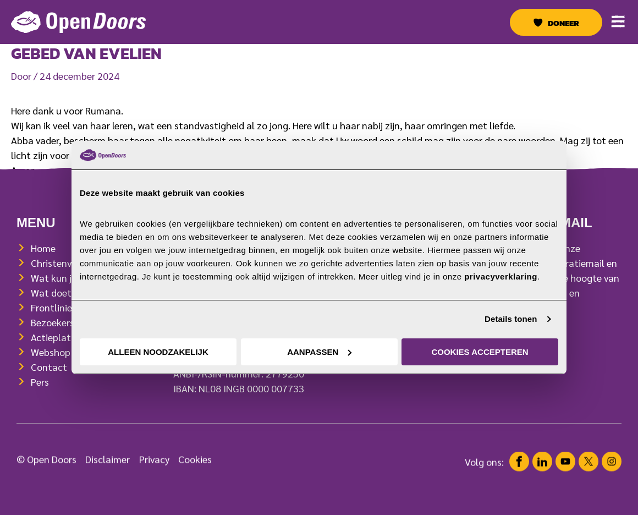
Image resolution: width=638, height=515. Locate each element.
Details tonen (511, 319)
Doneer (563, 23)
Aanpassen (319, 352)
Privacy (154, 468)
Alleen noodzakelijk (158, 352)
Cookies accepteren (479, 352)
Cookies (195, 468)
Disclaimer (107, 468)
